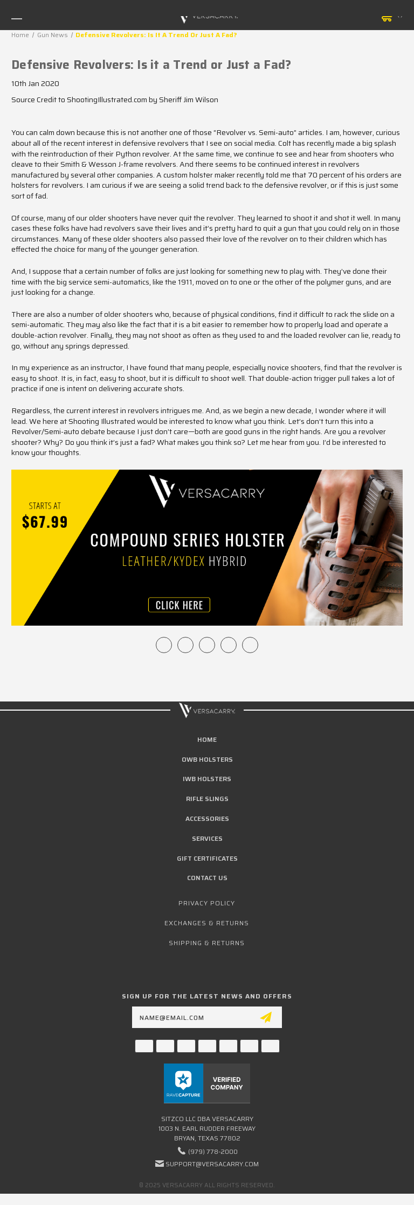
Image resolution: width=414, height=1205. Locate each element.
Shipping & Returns (207, 943)
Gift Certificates (207, 858)
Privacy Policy (206, 903)
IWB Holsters (207, 779)
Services (207, 838)
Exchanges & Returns (206, 923)
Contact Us (207, 878)
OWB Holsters (207, 759)
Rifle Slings (207, 798)
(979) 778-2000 (213, 1151)
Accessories (207, 818)
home (207, 739)
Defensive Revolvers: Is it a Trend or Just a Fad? (151, 64)
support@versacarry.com (212, 1164)
